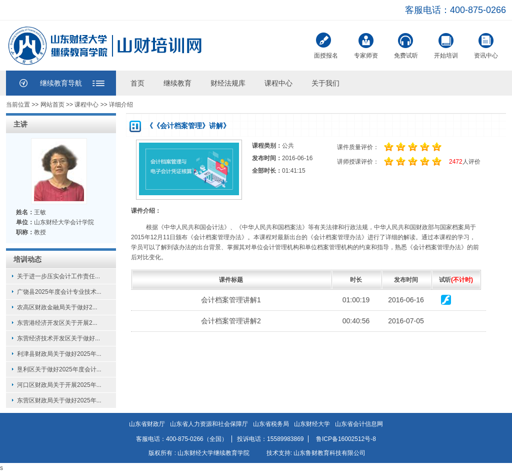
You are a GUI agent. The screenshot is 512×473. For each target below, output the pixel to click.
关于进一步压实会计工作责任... (58, 276)
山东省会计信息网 (359, 423)
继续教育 (178, 83)
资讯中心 (486, 45)
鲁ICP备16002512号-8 (346, 438)
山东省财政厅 (147, 423)
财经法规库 (228, 83)
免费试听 (406, 45)
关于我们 (326, 83)
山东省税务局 (271, 423)
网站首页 (52, 104)
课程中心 (278, 83)
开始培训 (446, 45)
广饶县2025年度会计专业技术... (59, 291)
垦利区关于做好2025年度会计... (59, 369)
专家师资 (366, 45)
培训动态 (28, 259)
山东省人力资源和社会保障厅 (209, 423)
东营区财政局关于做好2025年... (59, 400)
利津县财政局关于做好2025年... (59, 353)
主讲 (21, 124)
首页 (137, 83)
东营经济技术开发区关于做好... (58, 338)
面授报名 (326, 46)
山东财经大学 (312, 423)
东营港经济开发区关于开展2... (57, 322)
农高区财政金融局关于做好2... (57, 307)
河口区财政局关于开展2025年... (59, 384)
